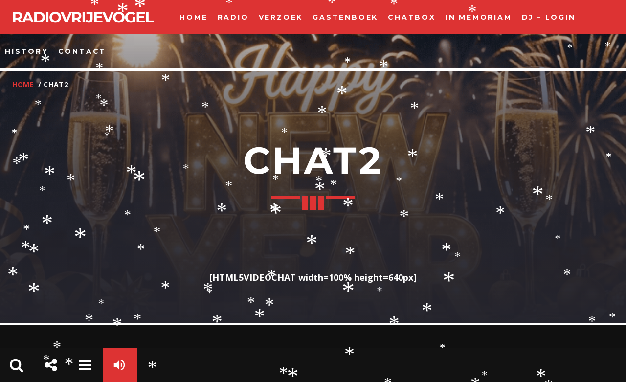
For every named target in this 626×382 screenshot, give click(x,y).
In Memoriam (479, 17)
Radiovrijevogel (82, 17)
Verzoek (281, 17)
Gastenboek (345, 17)
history (26, 51)
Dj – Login (549, 17)
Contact (82, 51)
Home (193, 17)
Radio (233, 17)
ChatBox (412, 17)
